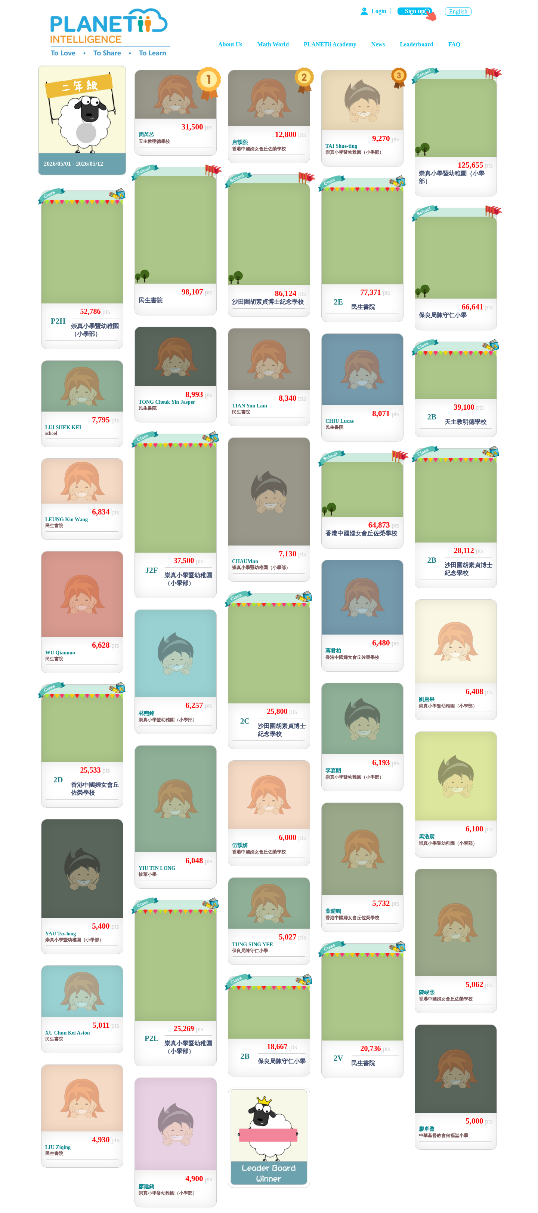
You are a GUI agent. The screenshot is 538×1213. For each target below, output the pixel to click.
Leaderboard (416, 44)
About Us (230, 44)
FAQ (454, 44)
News (378, 44)
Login (378, 11)
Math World (273, 44)
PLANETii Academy (330, 44)
